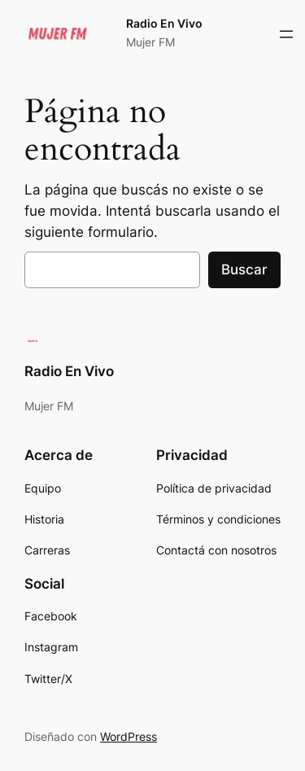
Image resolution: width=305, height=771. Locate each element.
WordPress (128, 736)
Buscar (244, 269)
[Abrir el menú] (286, 34)
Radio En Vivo (164, 23)
